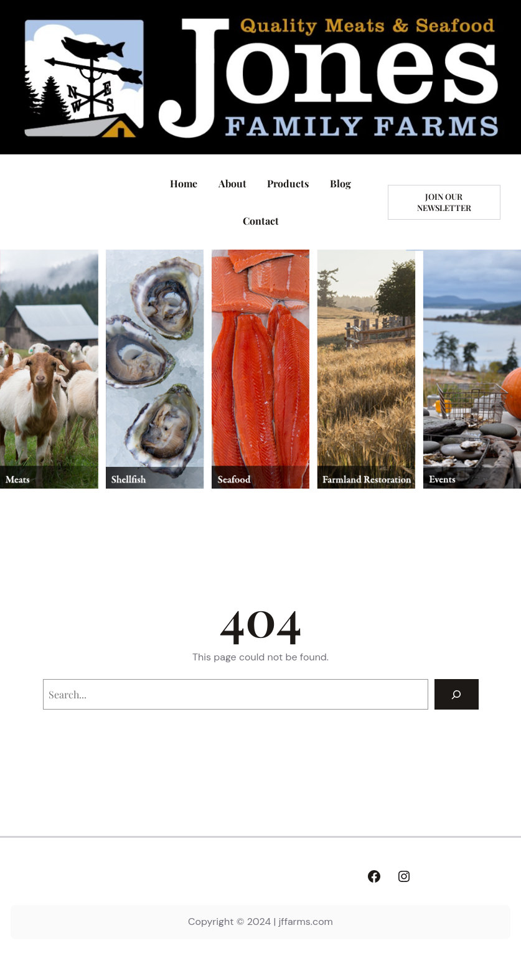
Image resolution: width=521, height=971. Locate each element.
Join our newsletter (444, 202)
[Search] (456, 694)
